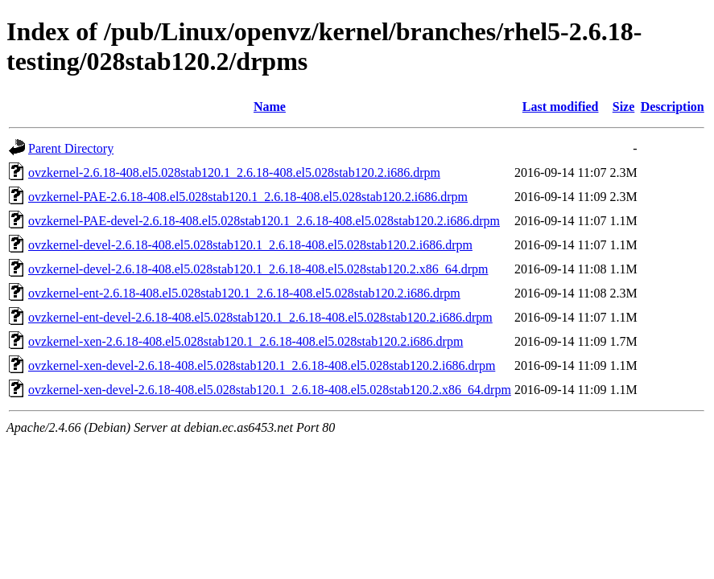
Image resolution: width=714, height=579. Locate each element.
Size (624, 106)
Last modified (560, 106)
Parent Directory (70, 148)
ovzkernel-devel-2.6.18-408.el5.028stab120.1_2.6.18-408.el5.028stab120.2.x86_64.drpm (258, 269)
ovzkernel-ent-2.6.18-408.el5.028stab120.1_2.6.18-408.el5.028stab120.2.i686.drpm (244, 293)
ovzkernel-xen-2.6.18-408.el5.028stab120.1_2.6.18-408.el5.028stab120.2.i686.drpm (245, 341)
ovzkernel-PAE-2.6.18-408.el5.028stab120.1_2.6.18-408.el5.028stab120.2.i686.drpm (248, 196)
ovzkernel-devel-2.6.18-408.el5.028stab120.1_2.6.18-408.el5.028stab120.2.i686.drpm (250, 245)
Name (270, 106)
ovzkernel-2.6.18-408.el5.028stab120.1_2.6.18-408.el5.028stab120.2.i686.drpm (234, 172)
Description (672, 106)
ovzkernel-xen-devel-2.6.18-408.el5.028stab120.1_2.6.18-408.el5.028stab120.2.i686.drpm (261, 365)
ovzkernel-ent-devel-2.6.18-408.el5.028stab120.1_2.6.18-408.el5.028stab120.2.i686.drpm (260, 317)
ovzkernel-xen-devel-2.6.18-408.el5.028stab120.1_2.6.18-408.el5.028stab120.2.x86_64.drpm (269, 389)
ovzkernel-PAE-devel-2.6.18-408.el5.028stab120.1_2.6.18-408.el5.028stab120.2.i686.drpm (264, 221)
